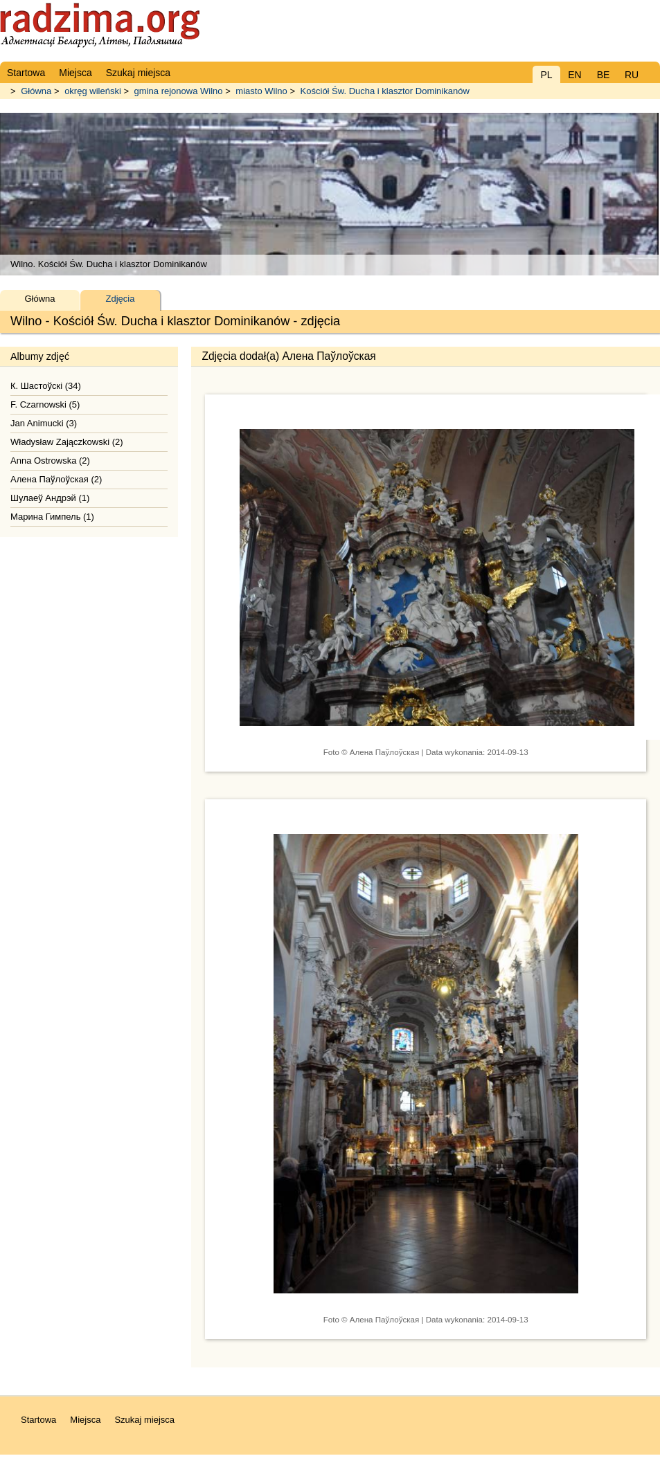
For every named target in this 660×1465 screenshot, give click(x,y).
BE (603, 74)
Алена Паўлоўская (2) (56, 479)
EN (574, 74)
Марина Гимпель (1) (52, 516)
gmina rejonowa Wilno (178, 91)
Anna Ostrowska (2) (50, 460)
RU (632, 74)
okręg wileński (92, 91)
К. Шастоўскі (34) (45, 386)
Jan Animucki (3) (43, 423)
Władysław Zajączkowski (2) (66, 442)
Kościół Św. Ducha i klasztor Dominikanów (385, 91)
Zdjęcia (120, 298)
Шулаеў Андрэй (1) (49, 498)
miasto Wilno (261, 91)
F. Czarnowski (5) (45, 404)
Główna (36, 91)
